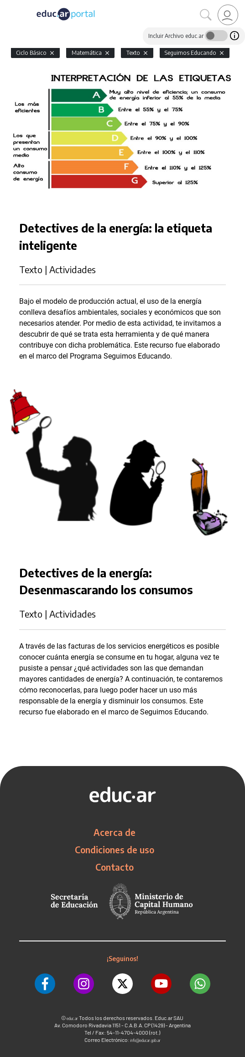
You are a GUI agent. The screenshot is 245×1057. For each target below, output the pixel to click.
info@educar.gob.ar (145, 1040)
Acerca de (115, 832)
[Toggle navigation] (8, 5)
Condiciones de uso (114, 849)
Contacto (114, 866)
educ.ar (72, 1018)
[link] (228, 15)
